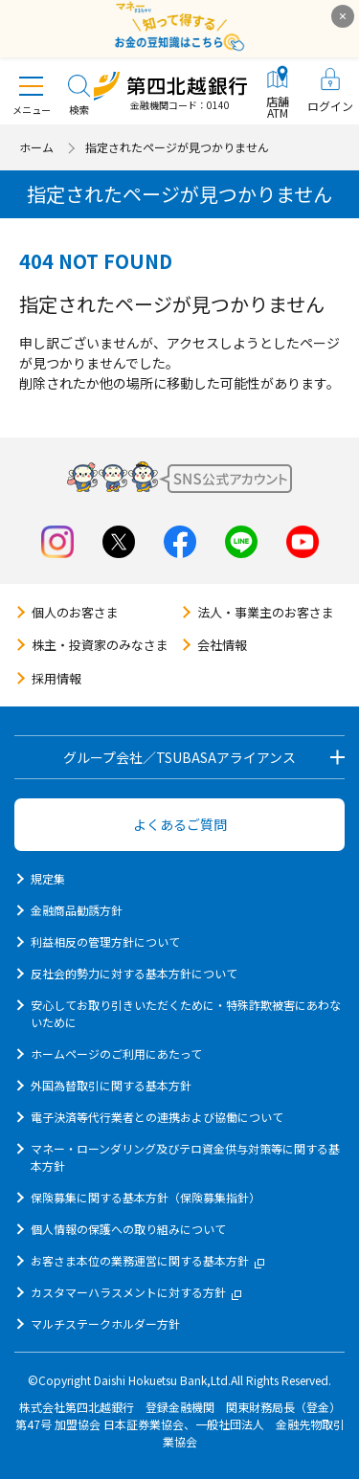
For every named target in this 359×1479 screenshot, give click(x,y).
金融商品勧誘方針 (77, 910)
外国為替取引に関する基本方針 (111, 1085)
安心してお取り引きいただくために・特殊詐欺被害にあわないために (186, 1013)
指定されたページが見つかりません (177, 147)
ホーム (36, 147)
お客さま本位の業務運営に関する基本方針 (147, 1260)
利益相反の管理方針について (105, 941)
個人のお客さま (75, 612)
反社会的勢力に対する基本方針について (134, 973)
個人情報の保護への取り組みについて (128, 1229)
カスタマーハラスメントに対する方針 (136, 1292)
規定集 (48, 878)
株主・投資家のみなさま (100, 645)
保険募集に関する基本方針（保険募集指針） (145, 1197)
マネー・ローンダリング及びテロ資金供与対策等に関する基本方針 (185, 1157)
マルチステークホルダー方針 (105, 1323)
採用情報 (56, 678)
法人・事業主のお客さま (265, 612)
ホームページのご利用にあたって (116, 1053)
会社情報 (222, 645)
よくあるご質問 (180, 824)
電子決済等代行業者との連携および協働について (157, 1117)
